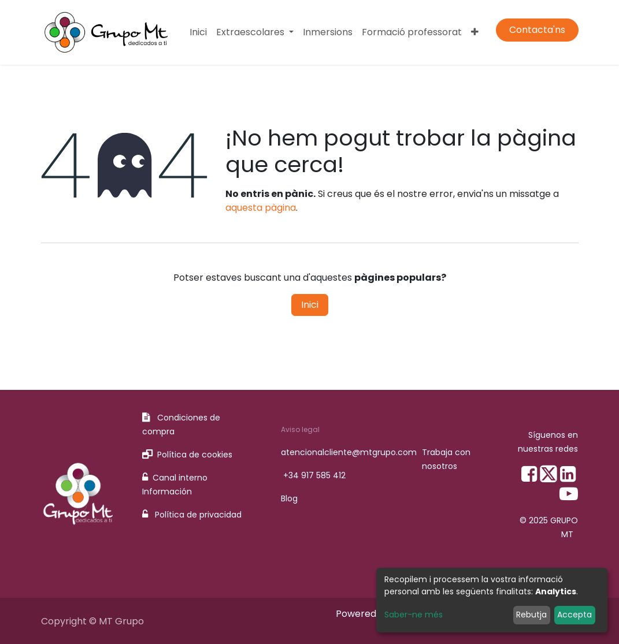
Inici (309, 304)
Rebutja (531, 614)
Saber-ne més (413, 614)
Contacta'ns (537, 29)
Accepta (574, 614)
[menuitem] (198, 32)
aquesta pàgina (260, 207)
